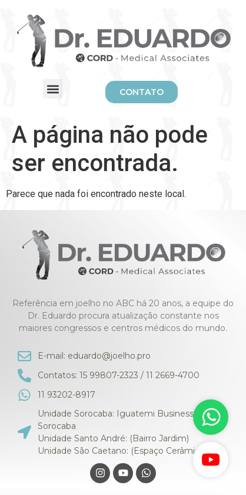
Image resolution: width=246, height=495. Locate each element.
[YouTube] (210, 459)
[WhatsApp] (210, 417)
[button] (52, 89)
